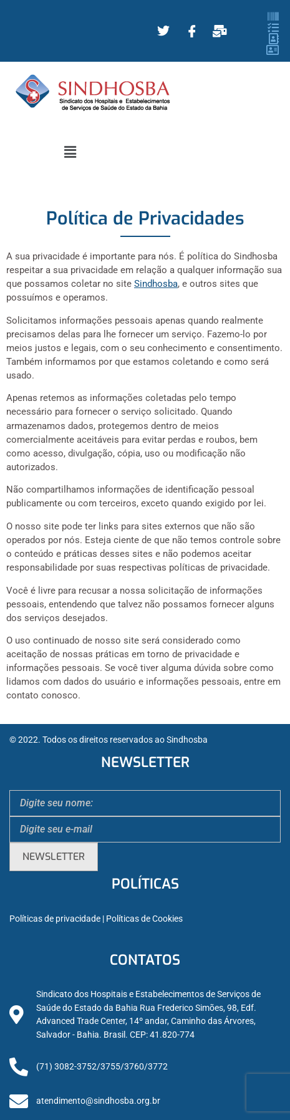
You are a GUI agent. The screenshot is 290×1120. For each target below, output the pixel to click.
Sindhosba (156, 283)
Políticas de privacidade (54, 919)
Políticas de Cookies (144, 919)
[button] (69, 152)
